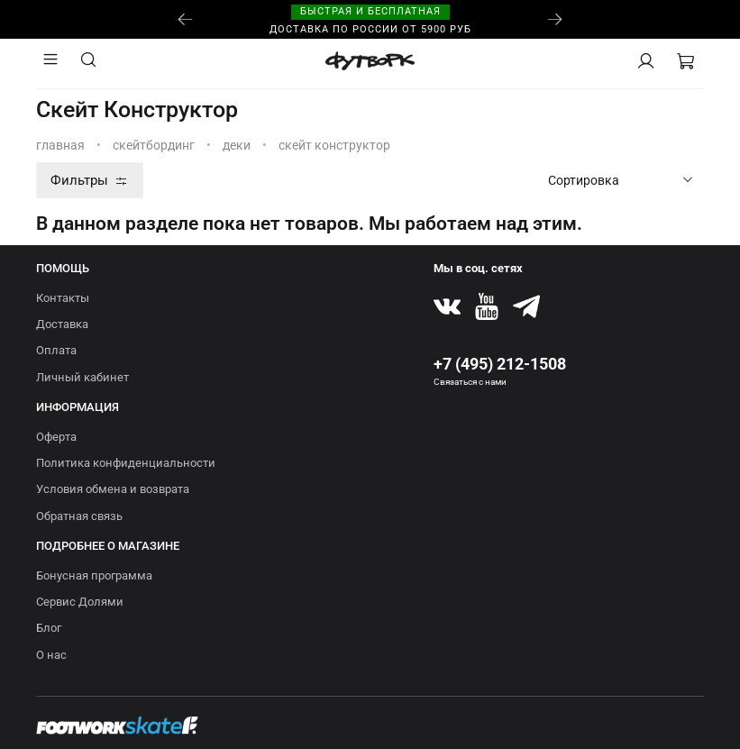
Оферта (56, 436)
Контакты (62, 298)
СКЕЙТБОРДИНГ (154, 145)
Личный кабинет (82, 377)
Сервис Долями (79, 601)
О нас (51, 655)
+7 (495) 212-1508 (500, 363)
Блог (48, 628)
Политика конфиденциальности (125, 463)
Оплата (56, 350)
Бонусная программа (94, 575)
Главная (60, 145)
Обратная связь (79, 516)
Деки (237, 145)
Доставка (62, 324)
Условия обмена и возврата (112, 489)
